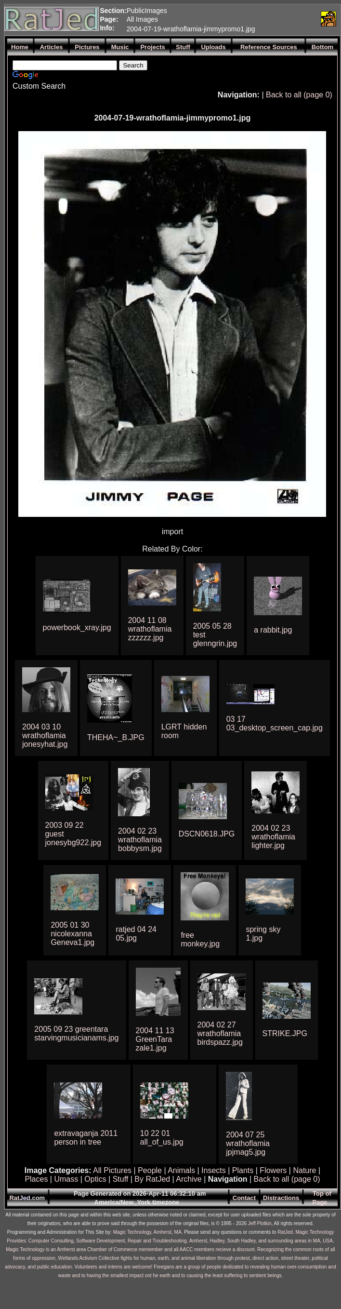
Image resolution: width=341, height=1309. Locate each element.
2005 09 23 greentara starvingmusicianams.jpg (76, 1033)
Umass (66, 1179)
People (150, 1170)
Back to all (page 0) (299, 95)
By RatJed (152, 1179)
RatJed (285, 1232)
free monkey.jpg (200, 939)
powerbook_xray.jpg (77, 627)
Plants (242, 1170)
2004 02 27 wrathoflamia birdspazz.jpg (220, 1033)
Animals (181, 1170)
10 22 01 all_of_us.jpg (162, 1137)
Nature (304, 1170)
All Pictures (112, 1170)
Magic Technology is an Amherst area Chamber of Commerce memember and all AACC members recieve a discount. (131, 1249)
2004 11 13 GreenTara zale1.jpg (155, 1039)
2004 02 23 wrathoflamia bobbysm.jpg (140, 839)
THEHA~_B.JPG (115, 737)
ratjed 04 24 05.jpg (136, 933)
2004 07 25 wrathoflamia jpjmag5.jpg (248, 1143)
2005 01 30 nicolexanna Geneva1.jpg (72, 933)
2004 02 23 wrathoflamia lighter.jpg (273, 837)
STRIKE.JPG (284, 1033)
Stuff (121, 1179)
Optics (95, 1179)
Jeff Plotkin (260, 1223)
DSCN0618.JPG (207, 834)
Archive (188, 1179)
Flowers (273, 1170)
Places (36, 1179)
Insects (213, 1170)
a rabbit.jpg (273, 630)
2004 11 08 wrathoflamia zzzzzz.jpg (150, 629)
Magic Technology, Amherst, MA (147, 1232)
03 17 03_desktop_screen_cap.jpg (274, 723)
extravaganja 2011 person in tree (86, 1137)
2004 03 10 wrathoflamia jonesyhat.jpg (44, 735)
